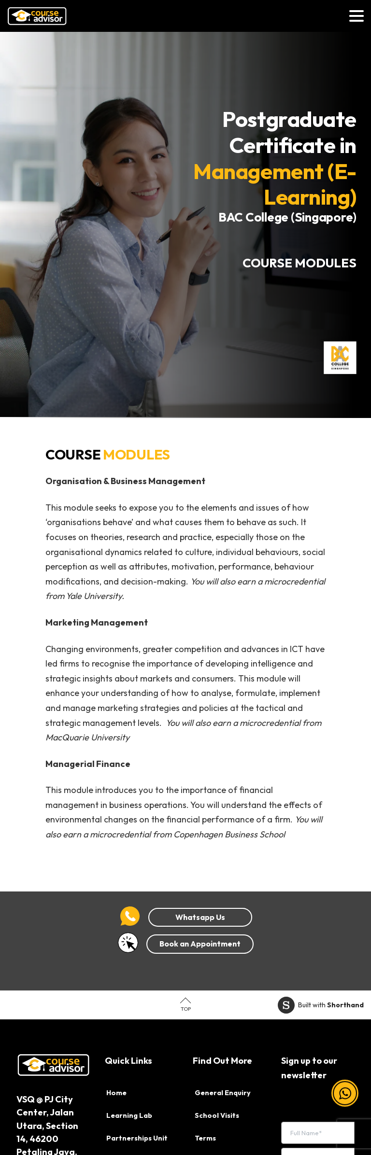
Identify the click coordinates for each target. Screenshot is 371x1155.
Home (116, 1092)
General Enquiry (223, 1092)
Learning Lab (129, 1115)
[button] (345, 1098)
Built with (321, 1005)
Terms (205, 1138)
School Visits (217, 1115)
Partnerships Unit (137, 1138)
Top (186, 1008)
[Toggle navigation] (356, 16)
